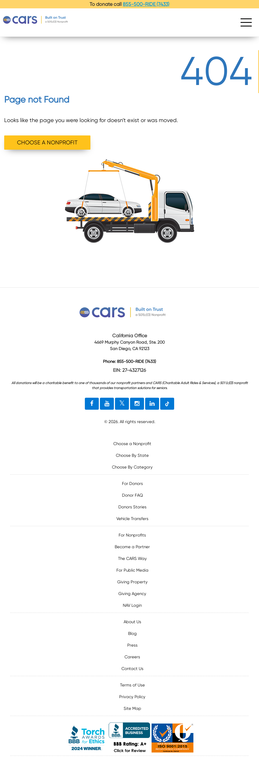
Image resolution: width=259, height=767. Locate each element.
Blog (132, 633)
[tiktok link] (167, 404)
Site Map (132, 708)
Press (132, 645)
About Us (132, 621)
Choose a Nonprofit (132, 443)
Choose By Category (132, 467)
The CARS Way (132, 558)
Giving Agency (132, 593)
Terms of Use (132, 685)
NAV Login (132, 605)
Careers (132, 656)
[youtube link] (107, 404)
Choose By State (132, 455)
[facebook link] (92, 404)
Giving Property (132, 581)
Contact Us (132, 668)
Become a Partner (132, 546)
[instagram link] (137, 404)
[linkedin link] (152, 404)
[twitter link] (122, 404)
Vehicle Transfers (132, 518)
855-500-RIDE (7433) (146, 4)
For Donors (132, 483)
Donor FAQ (132, 495)
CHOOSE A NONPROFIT (47, 142)
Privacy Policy (132, 696)
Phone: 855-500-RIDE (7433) (129, 361)
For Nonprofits (132, 535)
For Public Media (132, 570)
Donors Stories (132, 506)
